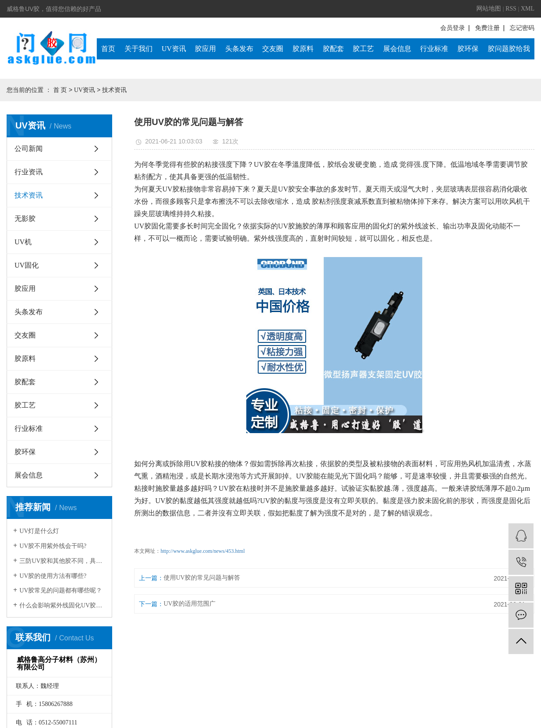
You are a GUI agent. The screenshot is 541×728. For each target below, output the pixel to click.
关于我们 (138, 48)
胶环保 (468, 48)
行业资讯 (29, 172)
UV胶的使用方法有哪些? (52, 576)
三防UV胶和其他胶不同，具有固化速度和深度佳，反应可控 (62, 561)
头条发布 (239, 48)
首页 (108, 48)
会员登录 (452, 28)
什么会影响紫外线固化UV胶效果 (62, 605)
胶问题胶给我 (509, 48)
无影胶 (25, 218)
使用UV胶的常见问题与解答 (202, 577)
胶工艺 (363, 48)
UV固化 (27, 265)
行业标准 (434, 48)
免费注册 (487, 28)
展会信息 (397, 48)
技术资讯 (114, 90)
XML (527, 8)
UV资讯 (173, 48)
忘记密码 (522, 28)
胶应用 (205, 48)
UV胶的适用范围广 (190, 603)
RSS (510, 8)
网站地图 (488, 8)
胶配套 (333, 48)
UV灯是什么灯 (39, 531)
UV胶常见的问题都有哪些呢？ (60, 590)
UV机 (23, 242)
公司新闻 (29, 148)
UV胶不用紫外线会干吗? (52, 546)
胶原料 (303, 48)
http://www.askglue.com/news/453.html (203, 551)
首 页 (60, 90)
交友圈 (272, 48)
